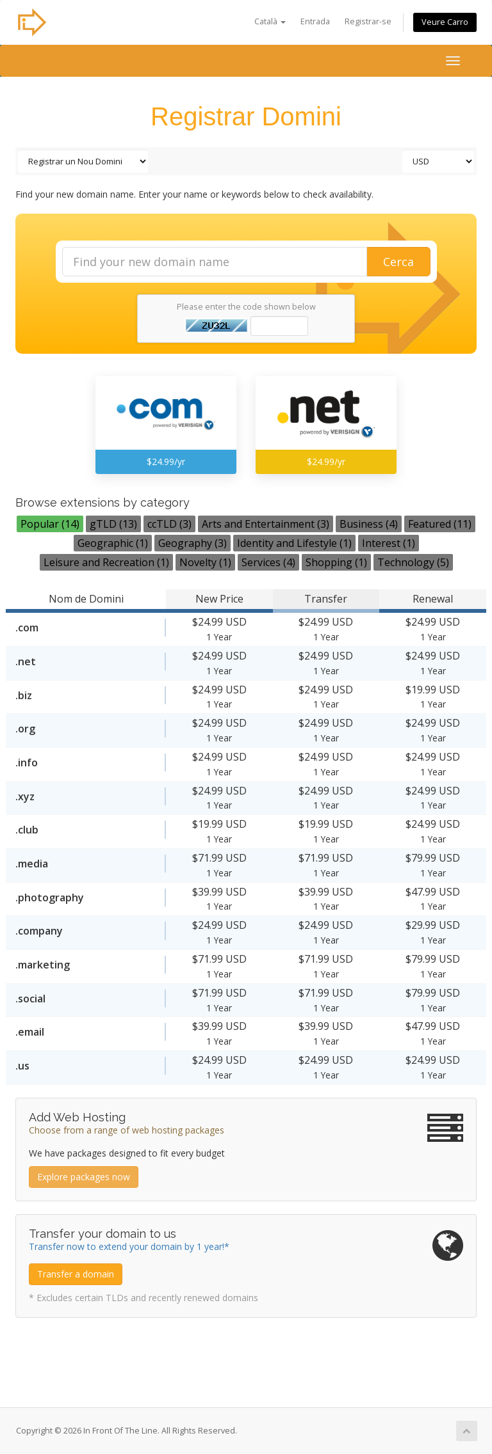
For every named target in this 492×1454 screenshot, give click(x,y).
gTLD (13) (113, 524)
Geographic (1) (113, 543)
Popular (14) (49, 524)
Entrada (315, 21)
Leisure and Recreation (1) (106, 562)
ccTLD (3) (169, 524)
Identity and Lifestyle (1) (294, 543)
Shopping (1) (336, 562)
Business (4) (369, 524)
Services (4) (268, 562)
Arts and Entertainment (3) (265, 524)
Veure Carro (445, 22)
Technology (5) (413, 562)
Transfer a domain (75, 1274)
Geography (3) (192, 543)
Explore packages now (83, 1177)
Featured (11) (440, 524)
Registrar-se (368, 21)
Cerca (398, 261)
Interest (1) (388, 543)
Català (270, 21)
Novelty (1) (205, 562)
